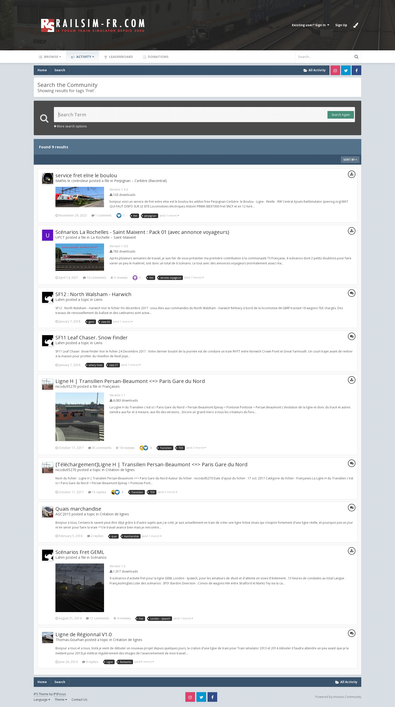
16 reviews (125, 448)
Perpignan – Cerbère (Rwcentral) (140, 180)
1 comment (101, 215)
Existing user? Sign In (310, 25)
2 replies (95, 536)
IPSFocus (59, 694)
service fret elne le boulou (86, 175)
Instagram (335, 70)
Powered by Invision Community (338, 697)
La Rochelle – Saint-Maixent (113, 237)
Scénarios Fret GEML (79, 552)
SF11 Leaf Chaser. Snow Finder (91, 337)
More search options (70, 126)
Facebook (356, 70)
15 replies (97, 492)
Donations (158, 56)
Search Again (341, 115)
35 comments (99, 448)
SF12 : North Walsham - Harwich (93, 294)
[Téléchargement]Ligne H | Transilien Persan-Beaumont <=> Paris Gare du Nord (151, 464)
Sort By (350, 159)
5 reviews (119, 277)
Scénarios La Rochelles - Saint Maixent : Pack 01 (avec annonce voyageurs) (142, 232)
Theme (61, 699)
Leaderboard (120, 56)
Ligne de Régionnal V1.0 (83, 634)
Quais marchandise (78, 508)
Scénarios (99, 557)
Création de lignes (120, 469)
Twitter (346, 70)
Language (42, 699)
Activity (85, 56)
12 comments (97, 618)
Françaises (111, 386)
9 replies (90, 662)
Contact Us (79, 699)
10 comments (94, 277)
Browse (52, 56)
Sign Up (341, 25)
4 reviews (122, 618)
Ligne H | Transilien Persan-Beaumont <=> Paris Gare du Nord (130, 381)
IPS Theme (41, 694)
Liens (98, 299)
